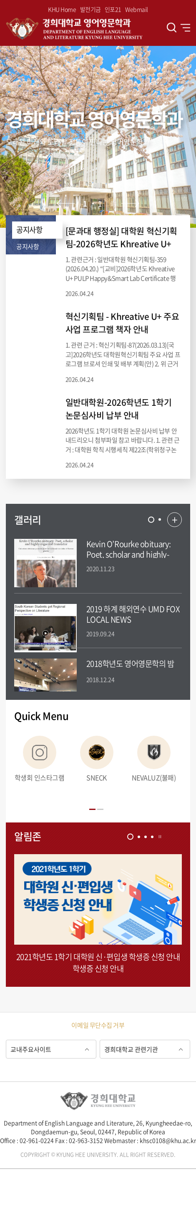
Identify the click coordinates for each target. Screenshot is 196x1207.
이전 (66, 203)
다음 (130, 203)
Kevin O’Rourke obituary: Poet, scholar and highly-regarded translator (128, 554)
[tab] (151, 519)
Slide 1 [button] (151, 519)
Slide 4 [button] (152, 836)
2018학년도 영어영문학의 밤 (130, 663)
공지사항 (29, 229)
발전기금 (90, 9)
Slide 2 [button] (159, 519)
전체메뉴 (185, 27)
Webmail (136, 9)
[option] (98, 137)
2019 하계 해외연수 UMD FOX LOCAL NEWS (133, 614)
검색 (171, 28)
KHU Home (62, 9)
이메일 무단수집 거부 (97, 1025)
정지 (112, 203)
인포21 (113, 9)
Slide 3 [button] (145, 836)
